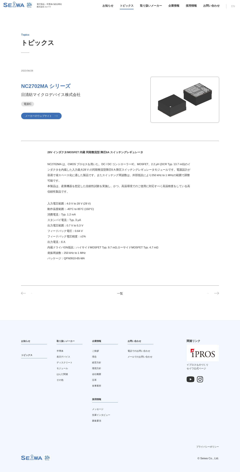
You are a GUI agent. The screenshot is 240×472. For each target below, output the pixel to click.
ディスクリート (66, 362)
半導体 (61, 350)
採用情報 (189, 7)
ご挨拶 (96, 350)
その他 (61, 379)
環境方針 (97, 368)
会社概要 (97, 374)
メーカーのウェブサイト (41, 115)
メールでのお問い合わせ (143, 356)
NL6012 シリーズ (43, 293)
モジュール (63, 368)
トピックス (125, 7)
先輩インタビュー (103, 414)
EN (231, 7)
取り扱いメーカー (149, 7)
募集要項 (97, 420)
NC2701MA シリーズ (194, 293)
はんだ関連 (63, 374)
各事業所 (97, 385)
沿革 (95, 379)
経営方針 (97, 362)
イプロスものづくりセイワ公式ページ (203, 365)
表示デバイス (65, 356)
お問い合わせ (209, 7)
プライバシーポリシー (207, 446)
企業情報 (171, 7)
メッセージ (99, 409)
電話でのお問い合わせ (141, 350)
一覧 (120, 293)
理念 (95, 356)
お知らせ (105, 7)
